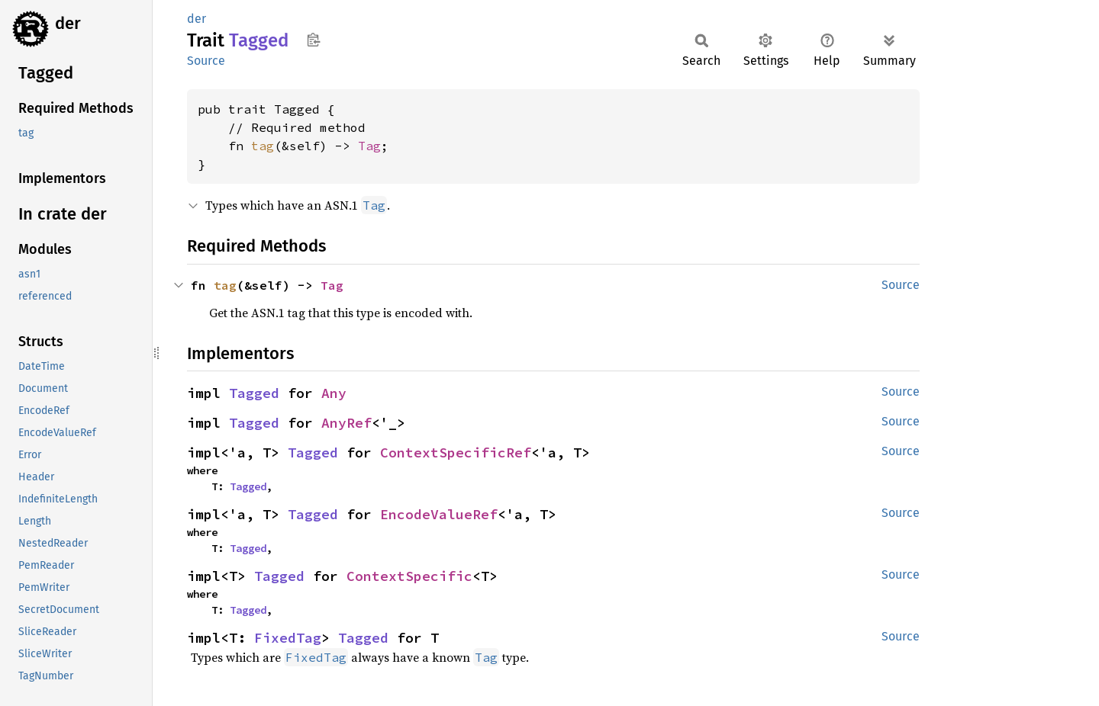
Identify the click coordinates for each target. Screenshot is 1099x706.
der (68, 23)
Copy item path (313, 40)
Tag (369, 145)
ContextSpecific (409, 576)
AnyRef (346, 423)
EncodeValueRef (439, 514)
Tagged (254, 393)
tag (262, 145)
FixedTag (287, 638)
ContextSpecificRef (455, 452)
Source (206, 60)
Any (333, 393)
